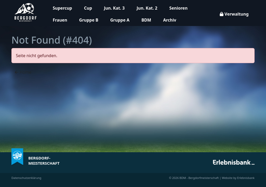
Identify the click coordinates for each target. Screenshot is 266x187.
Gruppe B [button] (88, 20)
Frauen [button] (60, 20)
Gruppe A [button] (119, 20)
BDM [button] (146, 20)
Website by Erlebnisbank (238, 178)
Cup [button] (88, 8)
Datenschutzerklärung (26, 178)
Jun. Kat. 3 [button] (114, 8)
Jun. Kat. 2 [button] (147, 8)
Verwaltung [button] (234, 14)
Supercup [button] (62, 8)
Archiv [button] (169, 20)
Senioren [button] (178, 8)
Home (23, 72)
